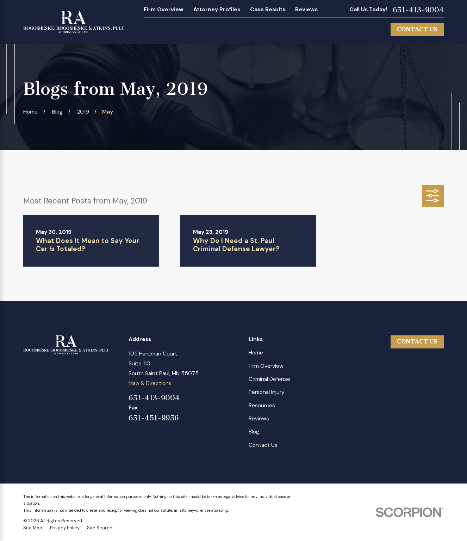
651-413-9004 (418, 10)
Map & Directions (150, 383)
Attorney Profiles (216, 9)
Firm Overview (163, 9)
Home (256, 352)
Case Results (267, 9)
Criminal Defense (269, 379)
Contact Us (417, 29)
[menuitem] (32, 528)
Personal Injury (267, 392)
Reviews (306, 9)
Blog (254, 431)
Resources (262, 405)
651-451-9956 (154, 418)
